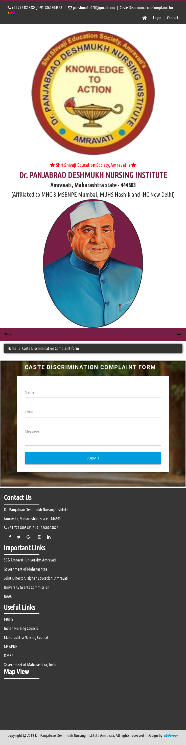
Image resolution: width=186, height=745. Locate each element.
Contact (172, 17)
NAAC (8, 596)
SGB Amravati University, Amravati (30, 560)
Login (157, 17)
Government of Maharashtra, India (30, 664)
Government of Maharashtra (25, 569)
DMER (8, 655)
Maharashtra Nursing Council (26, 637)
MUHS (8, 619)
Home (12, 348)
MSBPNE (10, 646)
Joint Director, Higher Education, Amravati (36, 578)
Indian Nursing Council (21, 628)
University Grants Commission (26, 587)
